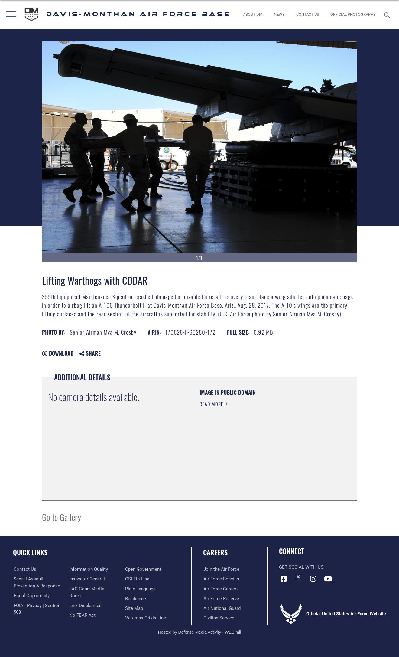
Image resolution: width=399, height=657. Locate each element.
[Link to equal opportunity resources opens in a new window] (31, 595)
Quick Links (30, 552)
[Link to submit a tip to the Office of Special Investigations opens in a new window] (137, 579)
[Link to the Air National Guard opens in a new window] (221, 608)
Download (57, 353)
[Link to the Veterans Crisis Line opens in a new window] (145, 618)
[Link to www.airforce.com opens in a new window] (221, 569)
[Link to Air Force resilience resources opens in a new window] (135, 598)
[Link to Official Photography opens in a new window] (353, 14)
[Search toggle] (388, 14)
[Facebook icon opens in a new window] (283, 578)
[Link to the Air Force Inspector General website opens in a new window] (87, 579)
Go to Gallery (61, 516)
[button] (10, 14)
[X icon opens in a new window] (298, 576)
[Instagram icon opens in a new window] (313, 578)
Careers (215, 552)
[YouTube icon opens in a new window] (327, 578)
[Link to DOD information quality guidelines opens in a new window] (88, 569)
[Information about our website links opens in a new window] (85, 605)
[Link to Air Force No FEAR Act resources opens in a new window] (82, 615)
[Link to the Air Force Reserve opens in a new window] (221, 598)
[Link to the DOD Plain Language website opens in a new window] (140, 588)
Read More (212, 404)
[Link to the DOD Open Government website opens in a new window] (143, 569)
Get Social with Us (301, 567)
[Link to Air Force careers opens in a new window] (220, 588)
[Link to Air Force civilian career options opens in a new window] (218, 618)
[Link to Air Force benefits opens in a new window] (221, 579)
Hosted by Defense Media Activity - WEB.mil (199, 631)
